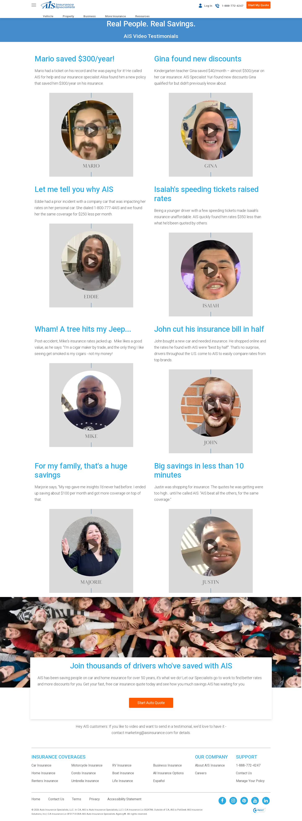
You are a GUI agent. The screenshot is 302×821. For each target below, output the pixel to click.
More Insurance (115, 16)
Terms (76, 799)
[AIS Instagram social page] (233, 800)
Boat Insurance (123, 773)
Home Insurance (43, 773)
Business (89, 16)
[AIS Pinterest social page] (244, 800)
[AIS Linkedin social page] (266, 800)
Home (35, 799)
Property (68, 16)
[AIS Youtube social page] (255, 800)
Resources (142, 16)
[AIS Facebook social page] (222, 800)
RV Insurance (121, 765)
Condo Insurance (83, 773)
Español (159, 781)
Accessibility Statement (124, 799)
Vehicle (48, 16)
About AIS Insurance (210, 765)
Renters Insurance (44, 781)
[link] (259, 811)
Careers (201, 773)
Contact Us (244, 773)
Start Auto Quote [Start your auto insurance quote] (151, 703)
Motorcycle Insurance (87, 765)
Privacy (94, 799)
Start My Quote (258, 5)
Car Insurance (41, 765)
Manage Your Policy (250, 781)
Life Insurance (122, 781)
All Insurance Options (168, 773)
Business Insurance (167, 765)
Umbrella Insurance (85, 781)
